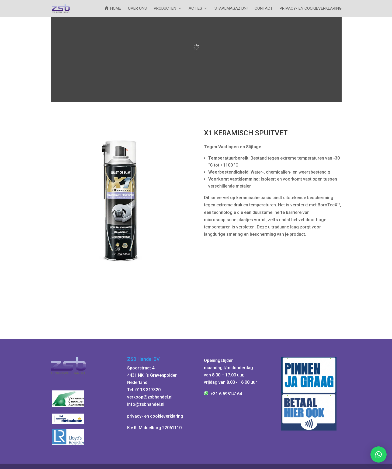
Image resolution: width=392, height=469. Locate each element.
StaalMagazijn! (231, 8)
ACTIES (195, 8)
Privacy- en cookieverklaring (311, 8)
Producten (165, 8)
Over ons (137, 8)
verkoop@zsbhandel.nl (149, 397)
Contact (264, 8)
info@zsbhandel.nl (145, 404)
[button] (378, 454)
